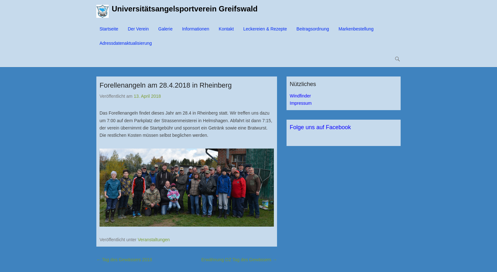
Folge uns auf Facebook (320, 127)
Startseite (109, 28)
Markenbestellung (356, 28)
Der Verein (138, 28)
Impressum (301, 103)
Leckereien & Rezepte (265, 28)
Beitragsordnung (312, 28)
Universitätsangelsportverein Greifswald (185, 8)
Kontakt (226, 28)
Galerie (165, 28)
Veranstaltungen (154, 239)
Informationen (195, 28)
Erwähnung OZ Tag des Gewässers (239, 259)
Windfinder (300, 95)
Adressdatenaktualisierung (126, 43)
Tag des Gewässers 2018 (124, 259)
